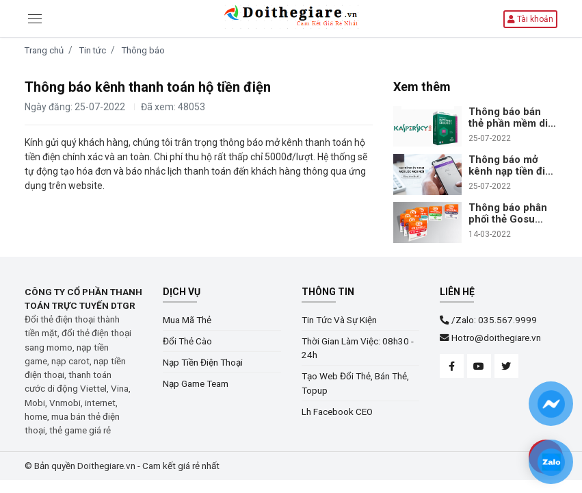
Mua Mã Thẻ (187, 319)
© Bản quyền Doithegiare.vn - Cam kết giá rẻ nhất (122, 465)
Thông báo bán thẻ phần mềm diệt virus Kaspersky (512, 117)
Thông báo (143, 50)
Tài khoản (530, 19)
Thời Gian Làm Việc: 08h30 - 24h (358, 348)
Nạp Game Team (195, 383)
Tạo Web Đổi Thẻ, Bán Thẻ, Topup (355, 382)
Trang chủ (44, 50)
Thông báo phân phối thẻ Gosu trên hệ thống (507, 213)
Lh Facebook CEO (337, 411)
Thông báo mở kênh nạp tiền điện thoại (512, 165)
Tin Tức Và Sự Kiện (339, 319)
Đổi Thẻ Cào (187, 341)
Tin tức (92, 50)
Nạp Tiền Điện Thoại (203, 362)
